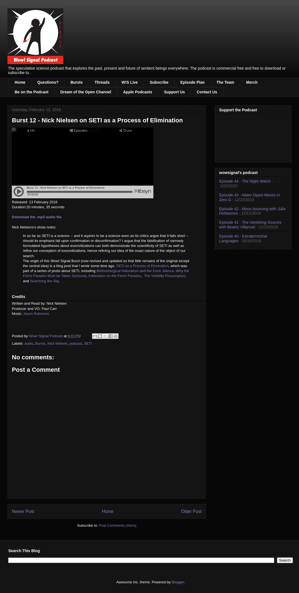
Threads (102, 82)
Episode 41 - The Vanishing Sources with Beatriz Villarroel (250, 224)
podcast (75, 343)
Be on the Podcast (31, 92)
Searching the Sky (44, 281)
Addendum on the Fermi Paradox (114, 276)
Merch (252, 82)
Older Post (191, 511)
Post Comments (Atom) (117, 525)
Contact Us (207, 92)
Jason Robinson (36, 314)
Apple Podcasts (137, 92)
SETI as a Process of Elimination (142, 266)
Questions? (48, 82)
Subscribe (159, 82)
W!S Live (130, 82)
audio (29, 343)
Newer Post (23, 511)
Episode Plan (192, 82)
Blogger (178, 582)
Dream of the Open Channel (85, 92)
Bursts (76, 82)
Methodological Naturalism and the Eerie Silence (135, 271)
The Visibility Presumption (164, 276)
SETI (88, 343)
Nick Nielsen (57, 343)
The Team (225, 82)
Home (20, 82)
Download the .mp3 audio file (37, 217)
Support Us (174, 92)
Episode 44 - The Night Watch (245, 181)
